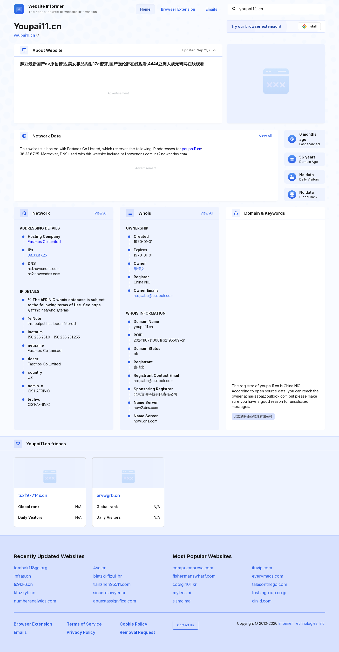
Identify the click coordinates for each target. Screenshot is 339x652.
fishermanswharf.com (194, 576)
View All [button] (265, 136)
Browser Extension (178, 9)
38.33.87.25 (37, 255)
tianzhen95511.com (112, 584)
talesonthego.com (269, 584)
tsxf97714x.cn (32, 495)
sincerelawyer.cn (109, 592)
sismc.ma (182, 601)
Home (145, 9)
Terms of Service (84, 624)
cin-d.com (262, 601)
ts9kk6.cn (23, 584)
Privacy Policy (81, 632)
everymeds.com (267, 576)
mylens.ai (182, 592)
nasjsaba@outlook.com (153, 295)
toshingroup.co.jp (269, 592)
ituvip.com (262, 567)
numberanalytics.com (35, 601)
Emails (211, 9)
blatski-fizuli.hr (107, 576)
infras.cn (22, 576)
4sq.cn (99, 567)
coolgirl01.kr (185, 584)
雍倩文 (139, 268)
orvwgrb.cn (108, 495)
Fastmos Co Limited (44, 241)
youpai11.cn (26, 35)
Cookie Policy (133, 624)
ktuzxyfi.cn (24, 592)
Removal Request (137, 632)
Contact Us (185, 625)
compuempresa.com (193, 567)
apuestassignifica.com (114, 601)
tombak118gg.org (30, 567)
